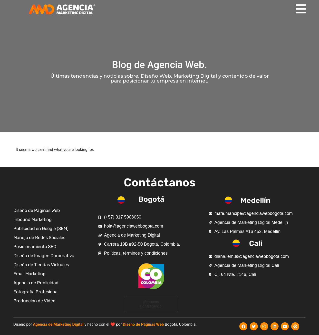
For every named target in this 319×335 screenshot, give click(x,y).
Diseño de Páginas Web (143, 324)
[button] (151, 304)
